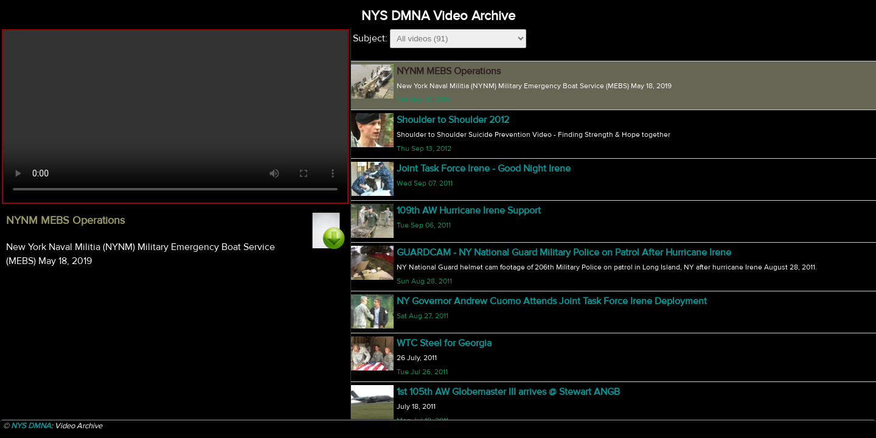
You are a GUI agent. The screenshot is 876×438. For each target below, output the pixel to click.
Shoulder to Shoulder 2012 (453, 120)
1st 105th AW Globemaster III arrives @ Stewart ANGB (508, 392)
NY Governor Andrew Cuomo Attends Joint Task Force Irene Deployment (552, 301)
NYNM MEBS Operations (449, 71)
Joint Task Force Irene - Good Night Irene (484, 168)
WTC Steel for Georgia (444, 343)
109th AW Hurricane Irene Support (469, 210)
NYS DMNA (31, 426)
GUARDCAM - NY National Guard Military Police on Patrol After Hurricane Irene (564, 252)
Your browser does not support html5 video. (175, 116)
